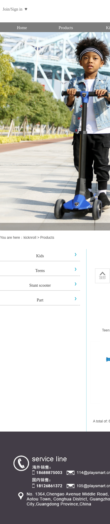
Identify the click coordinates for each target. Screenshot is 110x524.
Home (22, 28)
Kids (40, 256)
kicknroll (29, 238)
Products (66, 28)
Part (40, 300)
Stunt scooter (40, 285)
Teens (40, 270)
